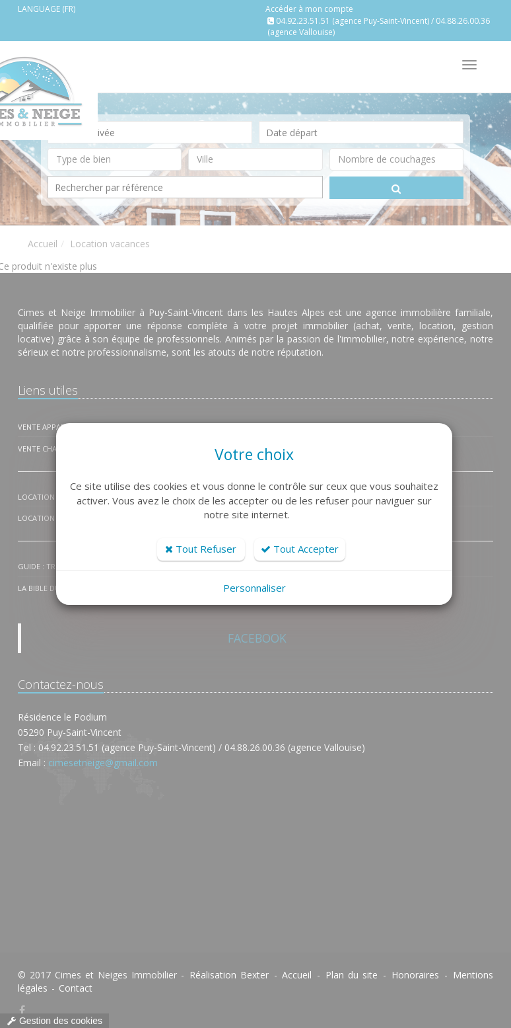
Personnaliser (254, 587)
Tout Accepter (300, 548)
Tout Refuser (200, 548)
